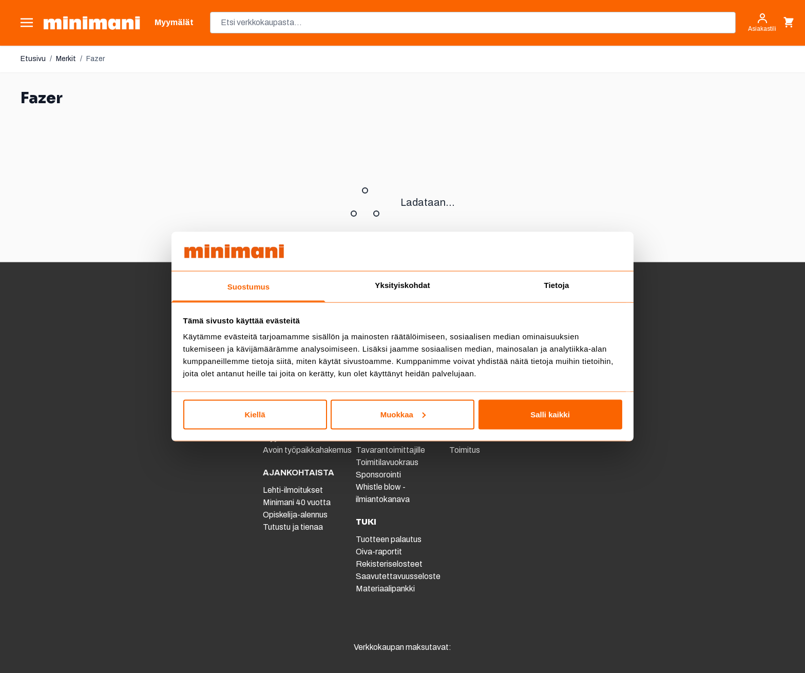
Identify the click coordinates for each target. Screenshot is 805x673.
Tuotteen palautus (389, 539)
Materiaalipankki (385, 588)
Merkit (66, 59)
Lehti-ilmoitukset (293, 490)
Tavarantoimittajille (390, 450)
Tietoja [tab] (556, 285)
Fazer (95, 59)
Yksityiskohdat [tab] (402, 285)
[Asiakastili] (762, 22)
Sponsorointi (378, 474)
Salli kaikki (550, 414)
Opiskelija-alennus (295, 514)
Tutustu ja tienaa (293, 527)
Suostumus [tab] (248, 286)
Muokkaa (403, 414)
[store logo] (91, 23)
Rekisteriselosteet (389, 564)
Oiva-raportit (379, 551)
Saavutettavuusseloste (398, 576)
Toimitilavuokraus (387, 462)
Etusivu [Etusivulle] (33, 59)
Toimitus (464, 450)
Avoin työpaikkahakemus (307, 450)
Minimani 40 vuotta (297, 502)
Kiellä (254, 414)
